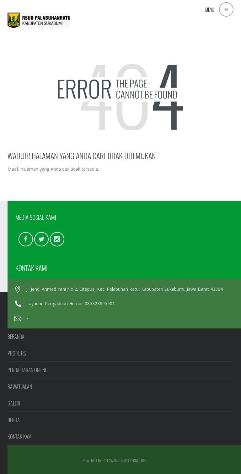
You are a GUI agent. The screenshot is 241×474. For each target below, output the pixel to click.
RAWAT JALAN (20, 386)
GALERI (14, 403)
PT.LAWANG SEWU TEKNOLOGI (124, 460)
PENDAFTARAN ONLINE (27, 370)
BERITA (14, 420)
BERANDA (16, 336)
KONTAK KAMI (20, 436)
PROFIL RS (17, 353)
